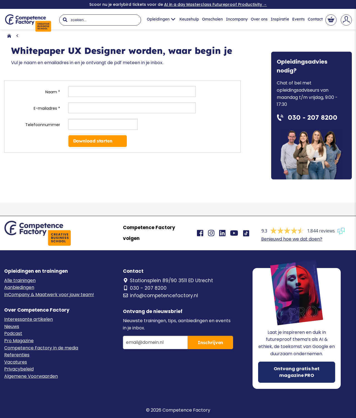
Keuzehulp (189, 19)
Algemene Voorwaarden (31, 376)
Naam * (52, 92)
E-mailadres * (47, 108)
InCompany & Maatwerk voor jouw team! (49, 294)
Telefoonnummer (42, 124)
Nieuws (11, 326)
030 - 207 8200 (145, 288)
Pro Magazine (19, 340)
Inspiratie (280, 19)
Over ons (259, 19)
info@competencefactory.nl (160, 295)
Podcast (13, 333)
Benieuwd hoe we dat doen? (291, 239)
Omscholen (212, 19)
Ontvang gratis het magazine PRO (297, 372)
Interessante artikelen (28, 319)
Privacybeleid (19, 369)
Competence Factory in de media (41, 348)
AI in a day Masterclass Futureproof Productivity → (215, 4)
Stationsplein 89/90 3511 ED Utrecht (168, 280)
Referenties (16, 355)
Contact (315, 19)
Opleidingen (161, 19)
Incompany (237, 19)
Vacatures (15, 362)
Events (298, 19)
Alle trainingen (20, 280)
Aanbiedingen (19, 287)
